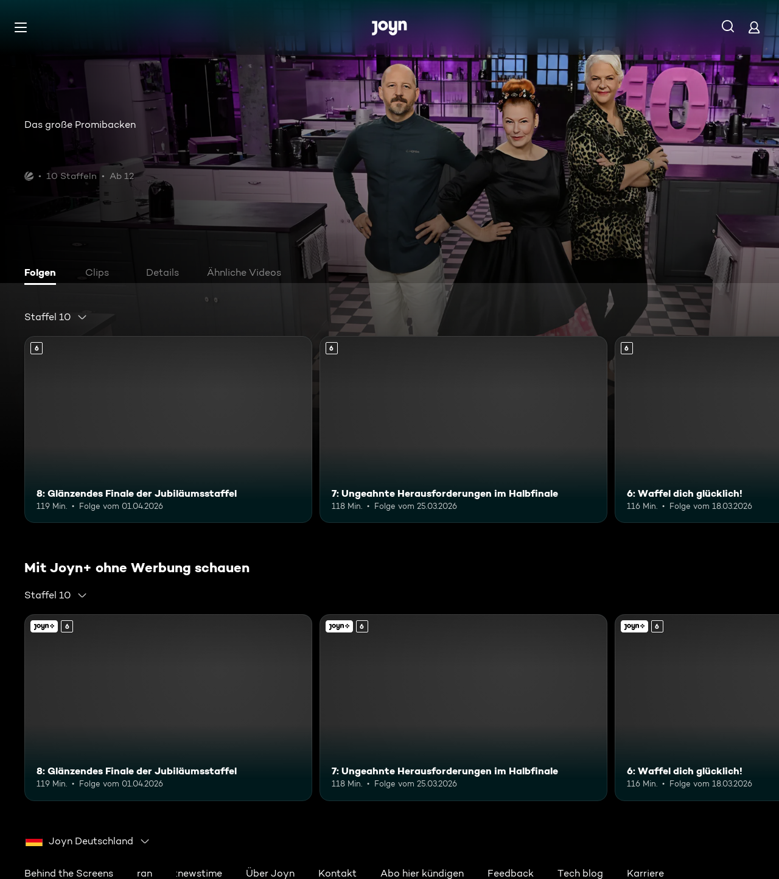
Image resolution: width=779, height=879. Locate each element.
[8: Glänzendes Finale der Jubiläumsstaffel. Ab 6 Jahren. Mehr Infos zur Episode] (168, 429)
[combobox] (56, 317)
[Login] (754, 27)
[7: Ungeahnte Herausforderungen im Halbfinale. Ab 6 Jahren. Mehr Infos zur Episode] (463, 429)
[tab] (43, 274)
